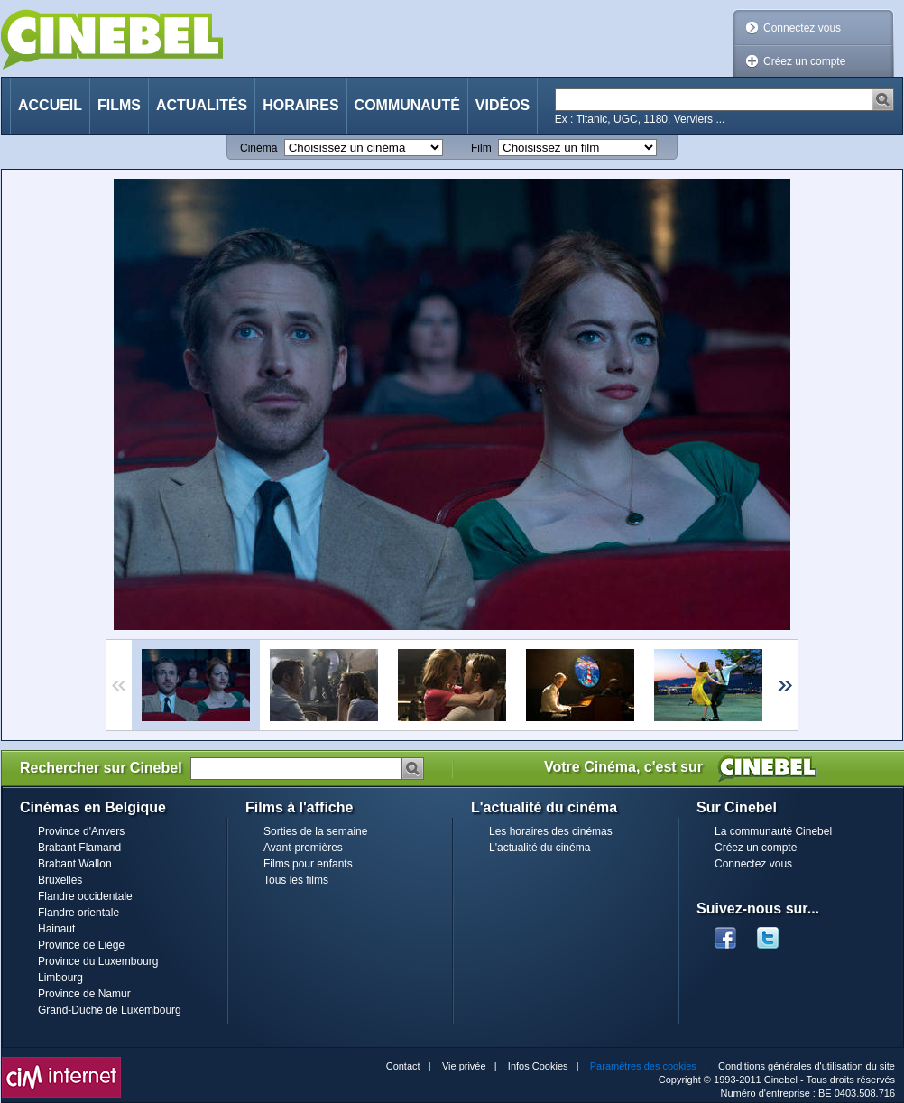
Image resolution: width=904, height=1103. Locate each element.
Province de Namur (84, 993)
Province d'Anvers (81, 831)
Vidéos (502, 105)
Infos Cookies (538, 1066)
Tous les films (295, 880)
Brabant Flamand (79, 847)
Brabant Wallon (75, 863)
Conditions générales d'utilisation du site (806, 1066)
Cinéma (258, 148)
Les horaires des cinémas (551, 831)
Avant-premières (303, 847)
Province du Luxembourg (98, 961)
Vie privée (464, 1066)
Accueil (50, 105)
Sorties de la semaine (315, 831)
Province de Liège (81, 945)
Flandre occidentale (85, 896)
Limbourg (60, 977)
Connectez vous (802, 28)
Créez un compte (804, 61)
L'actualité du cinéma (539, 847)
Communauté (407, 105)
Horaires (300, 105)
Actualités (201, 105)
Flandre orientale (78, 912)
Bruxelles (60, 880)
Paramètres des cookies (643, 1066)
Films (119, 105)
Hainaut (56, 928)
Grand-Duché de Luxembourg (109, 1010)
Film (481, 148)
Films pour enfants (308, 863)
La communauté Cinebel (773, 831)
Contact (403, 1066)
